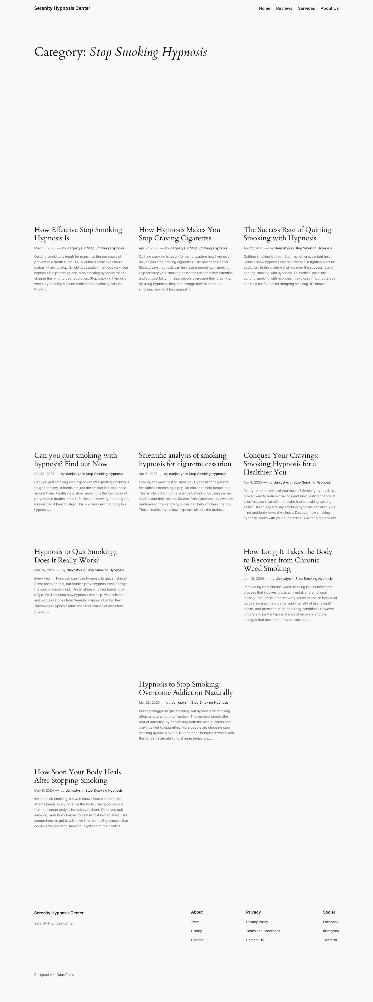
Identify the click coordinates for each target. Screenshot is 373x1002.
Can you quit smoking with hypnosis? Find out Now (75, 459)
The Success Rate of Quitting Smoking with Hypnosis (287, 234)
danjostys (74, 248)
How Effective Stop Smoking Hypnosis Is (78, 234)
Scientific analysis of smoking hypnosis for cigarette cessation (185, 459)
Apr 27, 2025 (149, 248)
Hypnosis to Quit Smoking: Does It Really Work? (75, 556)
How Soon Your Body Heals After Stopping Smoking (77, 776)
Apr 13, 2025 (44, 474)
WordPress (65, 975)
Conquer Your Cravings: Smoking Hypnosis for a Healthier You (281, 464)
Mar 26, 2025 (44, 570)
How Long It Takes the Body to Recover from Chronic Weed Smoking (288, 560)
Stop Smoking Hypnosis (105, 248)
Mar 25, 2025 (149, 702)
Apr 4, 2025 (253, 482)
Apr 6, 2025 (148, 474)
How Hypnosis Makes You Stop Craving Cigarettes (179, 234)
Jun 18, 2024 (254, 578)
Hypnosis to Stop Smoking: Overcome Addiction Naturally (186, 688)
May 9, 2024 (44, 790)
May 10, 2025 (45, 248)
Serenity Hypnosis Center (62, 8)
